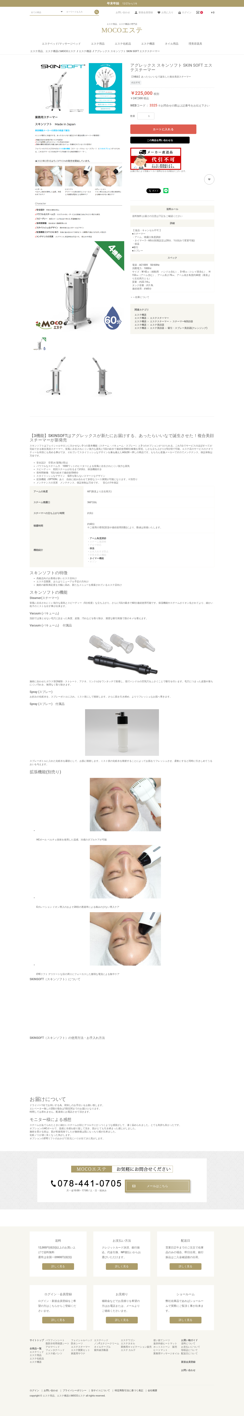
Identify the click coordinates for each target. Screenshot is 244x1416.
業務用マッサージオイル (166, 1353)
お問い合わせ (188, 1370)
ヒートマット (160, 1350)
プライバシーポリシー (74, 1390)
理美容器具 (195, 43)
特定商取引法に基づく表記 (129, 1390)
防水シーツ (77, 1343)
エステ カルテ (128, 1350)
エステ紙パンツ (54, 1353)
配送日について (189, 1353)
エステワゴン (128, 1340)
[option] (78, 286)
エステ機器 (148, 43)
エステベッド (37, 1352)
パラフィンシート (55, 1340)
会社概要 (152, 1390)
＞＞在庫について (139, 297)
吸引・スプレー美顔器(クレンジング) (187, 328)
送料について (188, 1343)
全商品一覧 (36, 1348)
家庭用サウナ (78, 1353)
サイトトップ (37, 1340)
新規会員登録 (188, 1362)
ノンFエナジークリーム (106, 1343)
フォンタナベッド (55, 1350)
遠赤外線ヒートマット (165, 1343)
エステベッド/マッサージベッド (61, 43)
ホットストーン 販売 (165, 1346)
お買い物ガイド (189, 1340)
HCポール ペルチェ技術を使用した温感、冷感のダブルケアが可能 (98, 809)
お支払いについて (190, 1346)
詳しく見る (58, 1266)
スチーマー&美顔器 (182, 321)
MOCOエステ (122, 30)
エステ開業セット (80, 1350)
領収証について (189, 1350)
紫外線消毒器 (101, 1350)
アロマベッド (53, 1346)
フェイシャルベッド (81, 1340)
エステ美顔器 (157, 324)
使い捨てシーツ (161, 1340)
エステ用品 (98, 43)
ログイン (34, 1390)
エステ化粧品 (123, 43)
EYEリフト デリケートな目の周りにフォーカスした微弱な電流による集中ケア (98, 943)
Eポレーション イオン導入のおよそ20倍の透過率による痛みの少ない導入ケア (98, 876)
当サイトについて (100, 1390)
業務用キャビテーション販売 (136, 1346)
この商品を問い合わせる (160, 140)
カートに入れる (163, 129)
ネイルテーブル (102, 1346)
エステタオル (128, 1343)
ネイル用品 (171, 43)
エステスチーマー (159, 318)
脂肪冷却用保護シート (57, 1343)
